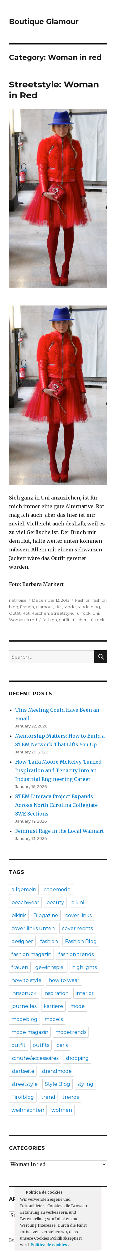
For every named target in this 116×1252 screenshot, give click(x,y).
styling (85, 1084)
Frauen (27, 606)
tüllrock (97, 619)
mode (77, 1006)
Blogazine (45, 915)
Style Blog (57, 1084)
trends (70, 1097)
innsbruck (24, 993)
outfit (64, 619)
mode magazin (29, 1032)
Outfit (15, 613)
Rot (26, 613)
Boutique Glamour (44, 21)
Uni (95, 613)
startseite (22, 1071)
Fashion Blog (81, 941)
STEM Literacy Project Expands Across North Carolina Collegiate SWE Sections (56, 805)
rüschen (79, 619)
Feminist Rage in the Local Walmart (59, 831)
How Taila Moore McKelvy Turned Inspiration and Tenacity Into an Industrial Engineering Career (58, 770)
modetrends (70, 1032)
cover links (78, 915)
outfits (41, 1045)
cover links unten (33, 928)
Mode (70, 606)
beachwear (25, 902)
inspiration (56, 993)
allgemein (23, 889)
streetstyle (24, 1084)
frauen (19, 967)
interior (85, 993)
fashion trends (76, 954)
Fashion (83, 600)
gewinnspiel (50, 967)
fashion (50, 619)
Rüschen (40, 613)
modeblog (24, 1019)
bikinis (18, 915)
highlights (84, 967)
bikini (77, 902)
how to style (26, 980)
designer (22, 941)
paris (62, 1045)
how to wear (64, 980)
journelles (24, 1006)
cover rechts (77, 928)
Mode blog (89, 606)
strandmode (56, 1071)
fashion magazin (31, 954)
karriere (53, 1006)
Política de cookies (49, 1244)
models (54, 1019)
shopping (77, 1058)
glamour (44, 606)
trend (48, 1097)
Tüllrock (83, 613)
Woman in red (23, 619)
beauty (55, 902)
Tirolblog (22, 1097)
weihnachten (27, 1110)
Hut (58, 606)
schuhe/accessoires (34, 1058)
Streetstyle (62, 613)
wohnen (61, 1110)
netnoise (18, 600)
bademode (57, 889)
